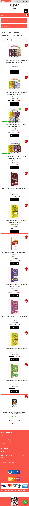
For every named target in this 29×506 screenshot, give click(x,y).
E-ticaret (12, 494)
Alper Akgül (14, 97)
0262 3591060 (4, 462)
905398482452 (12, 462)
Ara (26, 11)
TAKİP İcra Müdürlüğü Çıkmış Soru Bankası (14, 188)
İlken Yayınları (14, 418)
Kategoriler (5, 20)
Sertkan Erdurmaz (14, 65)
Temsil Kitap (14, 66)
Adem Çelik (14, 129)
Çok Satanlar (5, 26)
